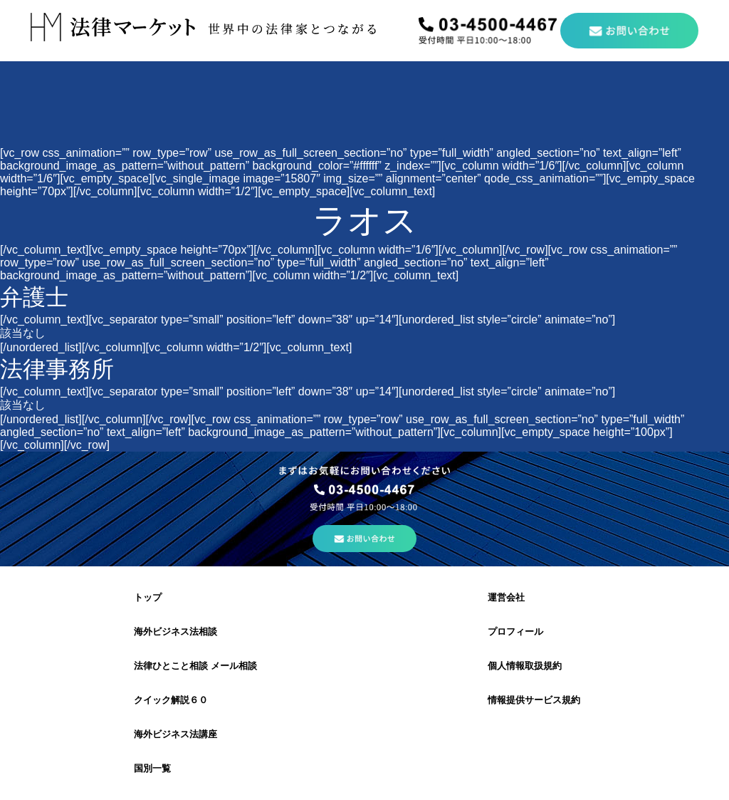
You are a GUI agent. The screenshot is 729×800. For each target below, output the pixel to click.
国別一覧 (152, 768)
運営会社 (506, 597)
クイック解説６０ (171, 700)
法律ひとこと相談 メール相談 (195, 665)
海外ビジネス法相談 (175, 631)
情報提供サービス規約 (534, 700)
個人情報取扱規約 (525, 665)
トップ (148, 597)
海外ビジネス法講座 (175, 734)
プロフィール (515, 631)
